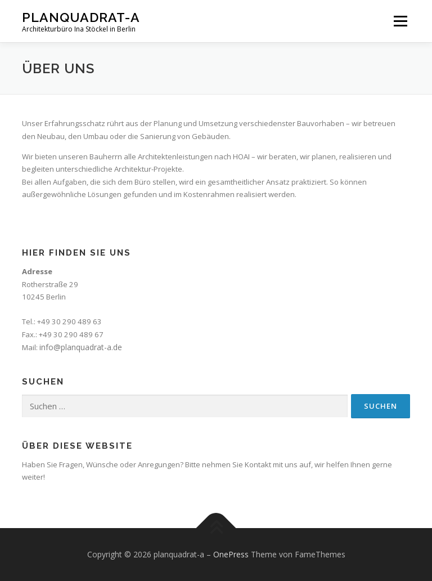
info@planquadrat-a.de (80, 347)
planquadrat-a (81, 17)
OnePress (231, 554)
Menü (400, 21)
